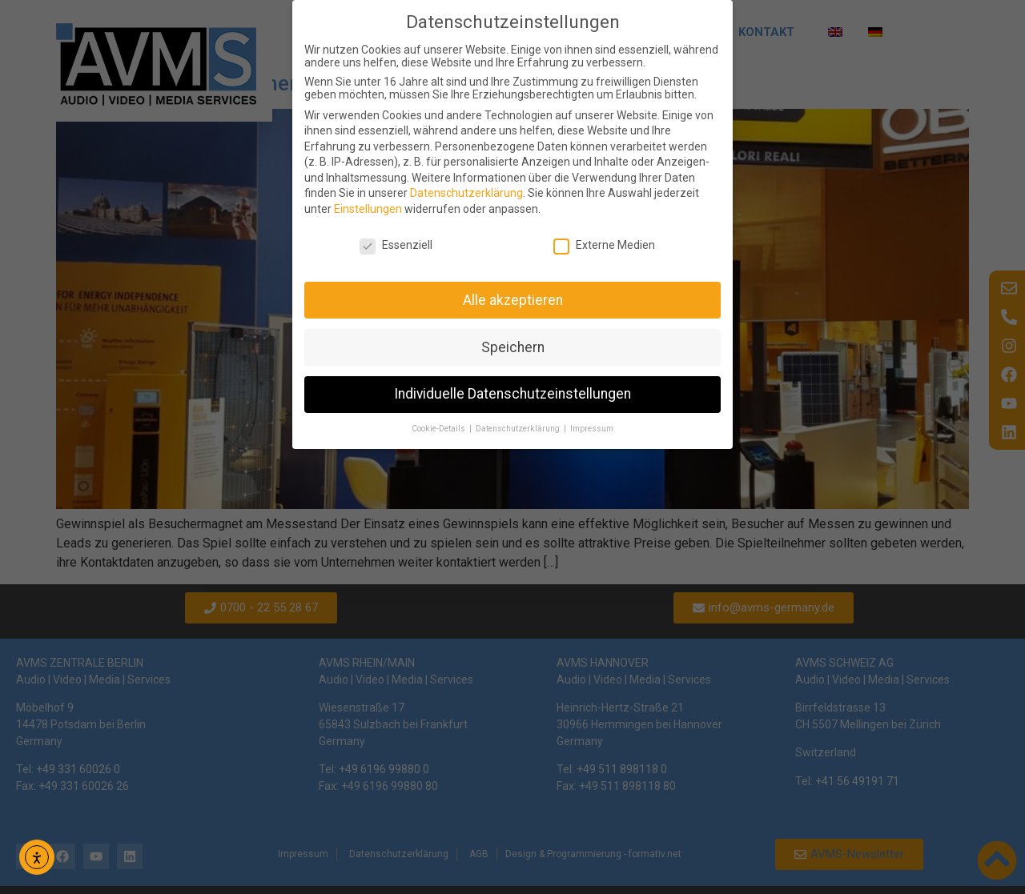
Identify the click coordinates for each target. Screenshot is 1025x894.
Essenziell (396, 245)
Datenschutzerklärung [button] (519, 428)
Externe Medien (604, 245)
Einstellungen (368, 208)
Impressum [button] (591, 428)
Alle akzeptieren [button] (513, 300)
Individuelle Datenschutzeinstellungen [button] (512, 394)
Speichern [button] (513, 347)
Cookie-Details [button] (440, 428)
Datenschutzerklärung (466, 192)
